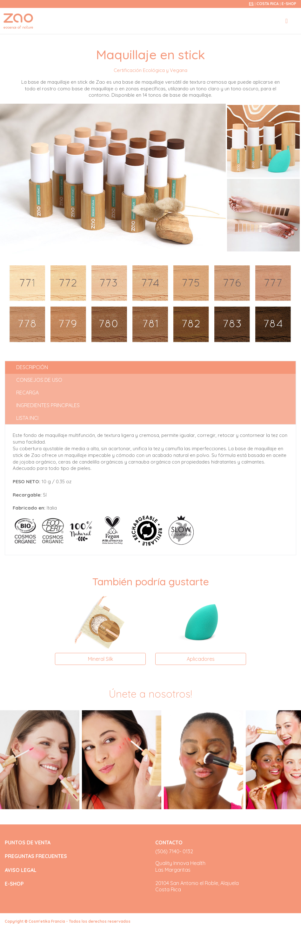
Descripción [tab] (32, 367)
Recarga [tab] (27, 392)
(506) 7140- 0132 (174, 851)
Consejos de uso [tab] (39, 380)
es (251, 3)
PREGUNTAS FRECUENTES (36, 856)
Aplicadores (201, 659)
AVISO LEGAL (21, 870)
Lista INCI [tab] (27, 418)
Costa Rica (268, 3)
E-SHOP (289, 3)
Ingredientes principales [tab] (48, 405)
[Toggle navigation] (286, 21)
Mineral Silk (100, 659)
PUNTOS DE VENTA (27, 843)
